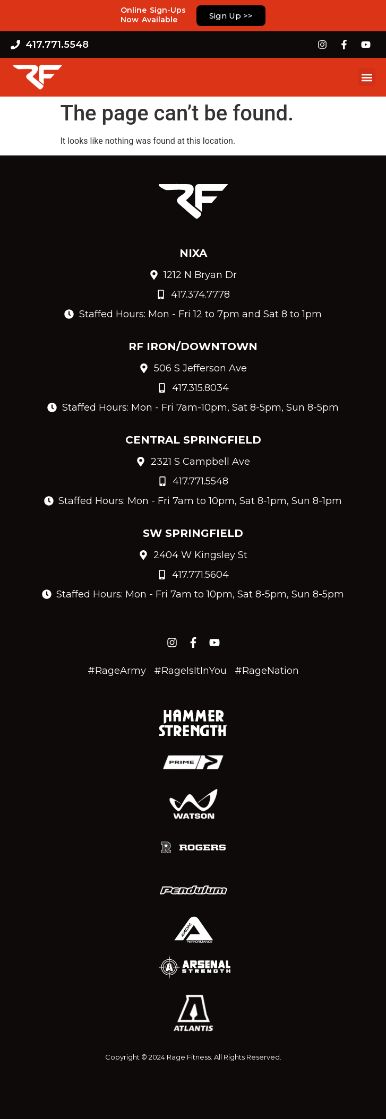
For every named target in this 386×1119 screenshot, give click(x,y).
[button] (366, 77)
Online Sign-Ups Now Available (153, 14)
